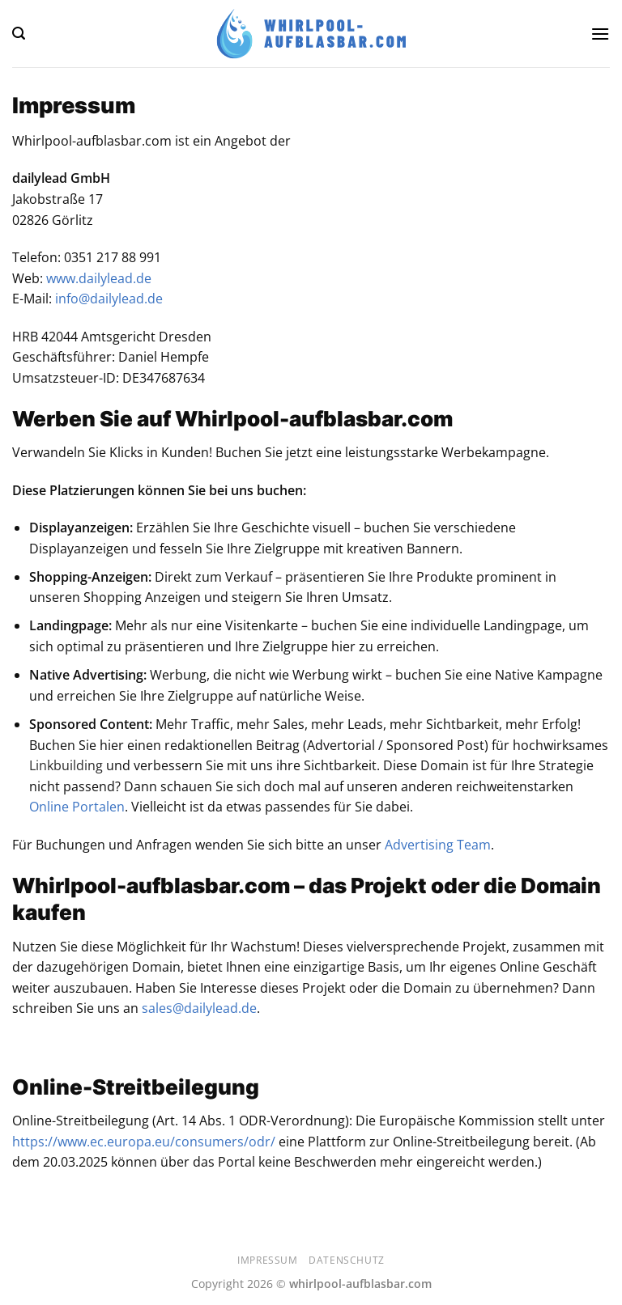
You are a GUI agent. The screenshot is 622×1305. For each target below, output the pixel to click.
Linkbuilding (66, 765)
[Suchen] (18, 33)
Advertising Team (438, 845)
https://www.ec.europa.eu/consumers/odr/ (143, 1141)
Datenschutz (347, 1260)
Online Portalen (77, 807)
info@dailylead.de (109, 298)
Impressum (267, 1260)
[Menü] (600, 33)
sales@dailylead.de (199, 1008)
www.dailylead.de (98, 278)
